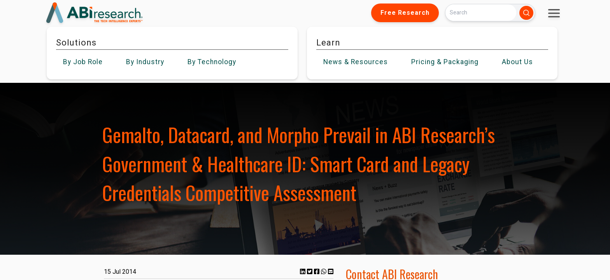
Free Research (404, 12)
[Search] (480, 12)
